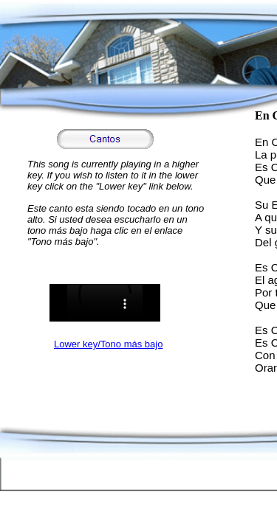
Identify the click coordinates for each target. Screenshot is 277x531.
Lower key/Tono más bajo (108, 344)
